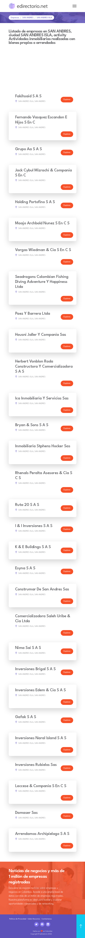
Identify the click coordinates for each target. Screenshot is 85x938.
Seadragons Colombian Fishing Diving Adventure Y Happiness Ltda (41, 282)
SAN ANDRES (28, 18)
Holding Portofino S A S (35, 202)
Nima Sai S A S (28, 648)
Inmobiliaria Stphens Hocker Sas (42, 446)
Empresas (15, 18)
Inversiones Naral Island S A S (40, 738)
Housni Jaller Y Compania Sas (40, 335)
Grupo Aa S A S (28, 149)
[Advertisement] (42, 64)
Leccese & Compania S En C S (40, 786)
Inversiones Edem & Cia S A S (40, 690)
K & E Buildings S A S (33, 547)
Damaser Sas (26, 813)
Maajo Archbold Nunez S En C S (42, 223)
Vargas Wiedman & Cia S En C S (43, 250)
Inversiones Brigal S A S (35, 669)
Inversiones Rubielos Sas (36, 765)
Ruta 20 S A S (27, 505)
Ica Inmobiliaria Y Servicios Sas (42, 398)
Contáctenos (47, 919)
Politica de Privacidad (17, 919)
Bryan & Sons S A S (31, 425)
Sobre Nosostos (34, 919)
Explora (67, 100)
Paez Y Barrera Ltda (32, 314)
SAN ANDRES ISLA (44, 18)
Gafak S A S (25, 717)
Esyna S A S (25, 568)
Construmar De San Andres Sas (42, 589)
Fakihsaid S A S (28, 96)
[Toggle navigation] (74, 6)
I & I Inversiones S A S (33, 526)
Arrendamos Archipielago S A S (42, 834)
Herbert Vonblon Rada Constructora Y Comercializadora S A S (44, 367)
